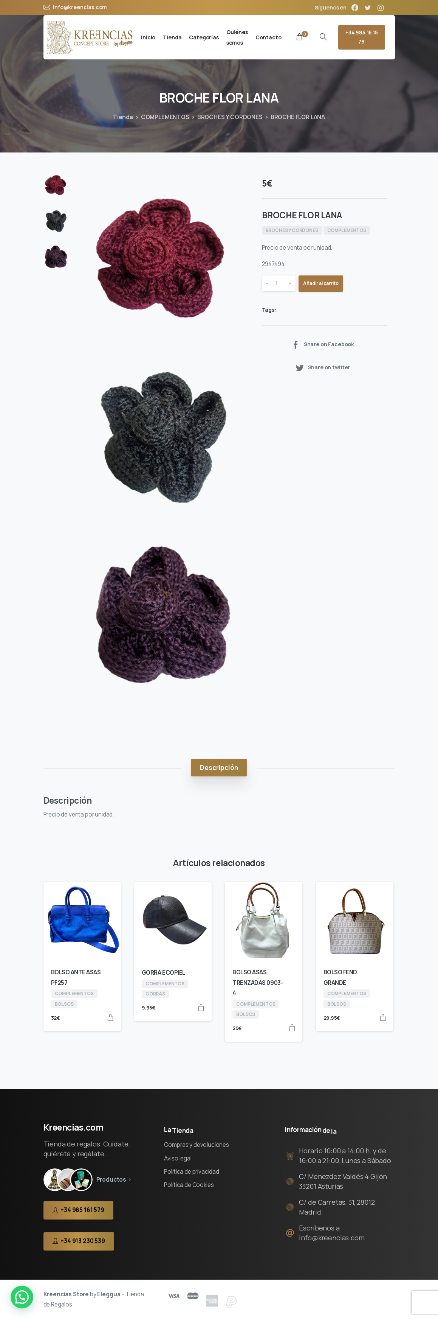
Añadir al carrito (321, 283)
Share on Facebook (322, 344)
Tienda (123, 117)
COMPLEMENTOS (165, 117)
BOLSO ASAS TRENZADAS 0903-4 (257, 982)
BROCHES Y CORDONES (230, 117)
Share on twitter (322, 367)
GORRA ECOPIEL (163, 973)
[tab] (219, 768)
